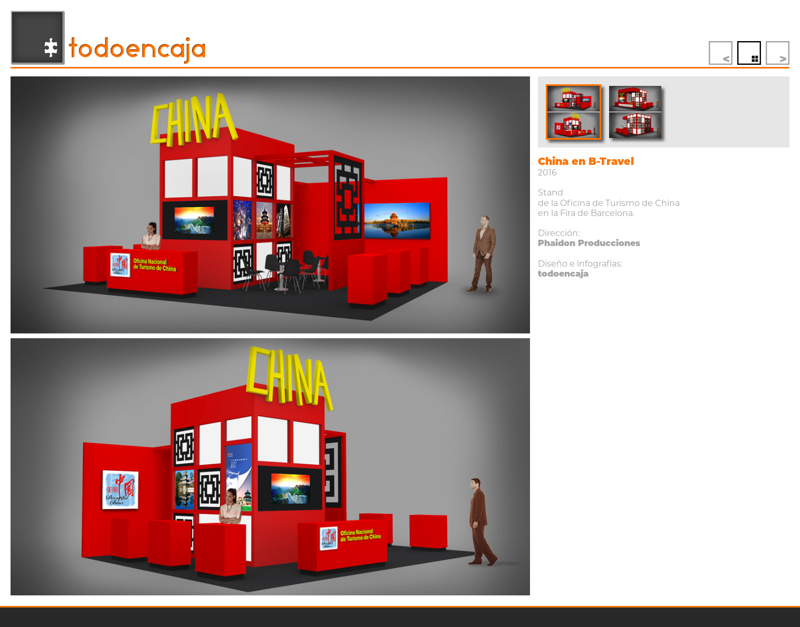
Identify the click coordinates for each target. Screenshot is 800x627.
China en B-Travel (586, 161)
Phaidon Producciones (589, 243)
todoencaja (563, 274)
